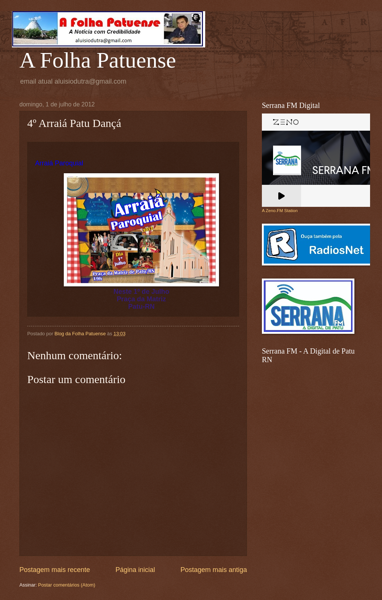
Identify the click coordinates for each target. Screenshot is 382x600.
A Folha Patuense (97, 60)
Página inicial (135, 569)
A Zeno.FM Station (280, 210)
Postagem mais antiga (214, 569)
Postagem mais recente (54, 569)
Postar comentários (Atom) (66, 585)
